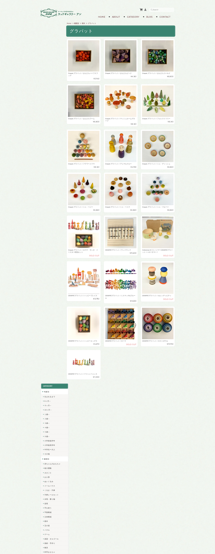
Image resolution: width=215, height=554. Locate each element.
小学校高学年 (49, 84)
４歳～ (47, 66)
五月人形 (47, 407)
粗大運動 (47, 107)
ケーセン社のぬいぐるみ (53, 267)
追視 (46, 142)
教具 (46, 186)
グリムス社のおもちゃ (53, 224)
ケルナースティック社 (53, 321)
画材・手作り (49, 182)
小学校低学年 (49, 79)
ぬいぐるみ (48, 120)
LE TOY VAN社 (50, 325)
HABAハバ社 (49, 277)
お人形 (47, 115)
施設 (45, 339)
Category (133, 16)
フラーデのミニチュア (53, 257)
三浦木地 (47, 334)
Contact (165, 16)
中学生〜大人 (49, 88)
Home (101, 16)
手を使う (47, 146)
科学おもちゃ (49, 190)
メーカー (47, 209)
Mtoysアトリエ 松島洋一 (53, 302)
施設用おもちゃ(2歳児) (53, 353)
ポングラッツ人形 (51, 262)
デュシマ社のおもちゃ (53, 229)
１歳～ (47, 53)
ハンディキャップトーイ (53, 387)
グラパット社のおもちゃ (53, 219)
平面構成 (47, 151)
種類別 (77, 23)
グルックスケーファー (53, 317)
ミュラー (47, 312)
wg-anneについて (50, 495)
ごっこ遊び (48, 204)
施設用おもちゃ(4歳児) (53, 362)
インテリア (48, 411)
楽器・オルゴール (51, 177)
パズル (47, 168)
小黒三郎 (47, 292)
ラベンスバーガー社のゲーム (53, 283)
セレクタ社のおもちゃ (53, 273)
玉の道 (47, 164)
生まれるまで (49, 35)
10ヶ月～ (48, 48)
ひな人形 (47, 402)
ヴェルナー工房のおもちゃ (53, 247)
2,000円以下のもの (52, 199)
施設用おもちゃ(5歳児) (53, 366)
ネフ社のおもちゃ (51, 233)
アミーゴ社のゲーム (52, 288)
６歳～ (47, 75)
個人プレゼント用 (51, 392)
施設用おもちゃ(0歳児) (53, 344)
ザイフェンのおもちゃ (53, 253)
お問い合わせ (49, 501)
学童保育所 (48, 371)
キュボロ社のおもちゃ (53, 214)
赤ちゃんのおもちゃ (52, 102)
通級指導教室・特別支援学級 (53, 380)
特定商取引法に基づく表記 (53, 513)
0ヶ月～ (47, 39)
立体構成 (47, 155)
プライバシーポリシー (52, 506)
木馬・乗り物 (49, 137)
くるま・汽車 (49, 129)
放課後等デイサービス (53, 375)
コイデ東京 (48, 330)
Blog (149, 16)
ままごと (47, 111)
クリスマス (48, 415)
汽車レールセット (51, 133)
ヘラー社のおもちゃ (52, 242)
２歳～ (47, 57)
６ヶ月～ (47, 44)
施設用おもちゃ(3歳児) (53, 357)
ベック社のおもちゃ (52, 238)
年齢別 (46, 30)
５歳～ (47, 70)
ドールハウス (49, 124)
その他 (47, 92)
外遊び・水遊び (50, 195)
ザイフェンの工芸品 (52, 426)
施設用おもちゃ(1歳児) (53, 348)
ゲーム (47, 173)
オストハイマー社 (51, 297)
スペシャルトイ (50, 397)
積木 (84, 23)
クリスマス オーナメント (53, 421)
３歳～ (47, 61)
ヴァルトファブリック (53, 308)
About (116, 16)
